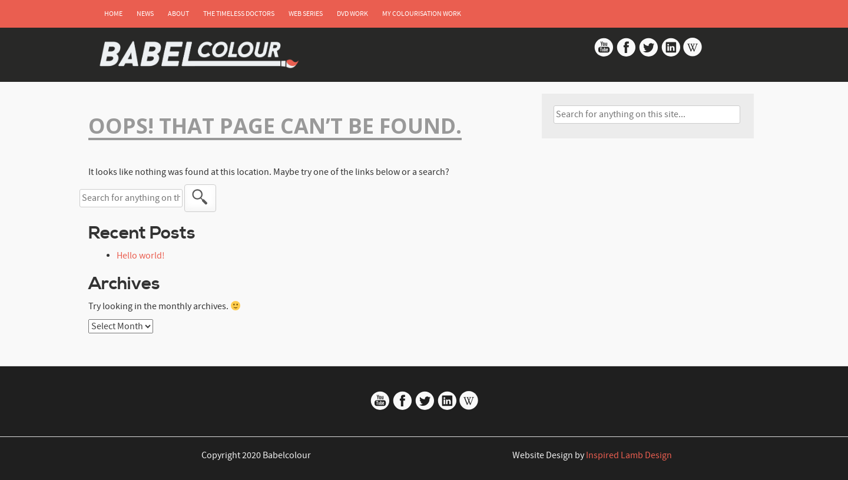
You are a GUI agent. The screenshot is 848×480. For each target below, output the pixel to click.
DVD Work (352, 13)
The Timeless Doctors (238, 13)
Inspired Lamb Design (629, 455)
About (178, 13)
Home (113, 13)
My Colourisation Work (421, 13)
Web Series (306, 13)
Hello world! (141, 255)
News (145, 13)
